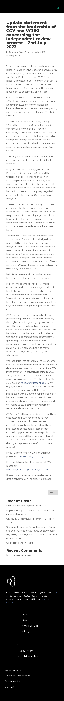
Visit (24, 615)
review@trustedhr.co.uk (34, 383)
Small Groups (30, 626)
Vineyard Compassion (18, 676)
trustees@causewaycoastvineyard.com (27, 469)
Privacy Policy (25, 651)
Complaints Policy (27, 656)
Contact (9, 687)
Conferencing (13, 681)
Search (53, 492)
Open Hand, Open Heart (19, 543)
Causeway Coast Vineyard (21, 52)
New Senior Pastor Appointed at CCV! (26, 505)
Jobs (19, 645)
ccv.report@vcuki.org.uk (33, 456)
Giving (26, 631)
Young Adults (13, 670)
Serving (26, 620)
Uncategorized (13, 55)
